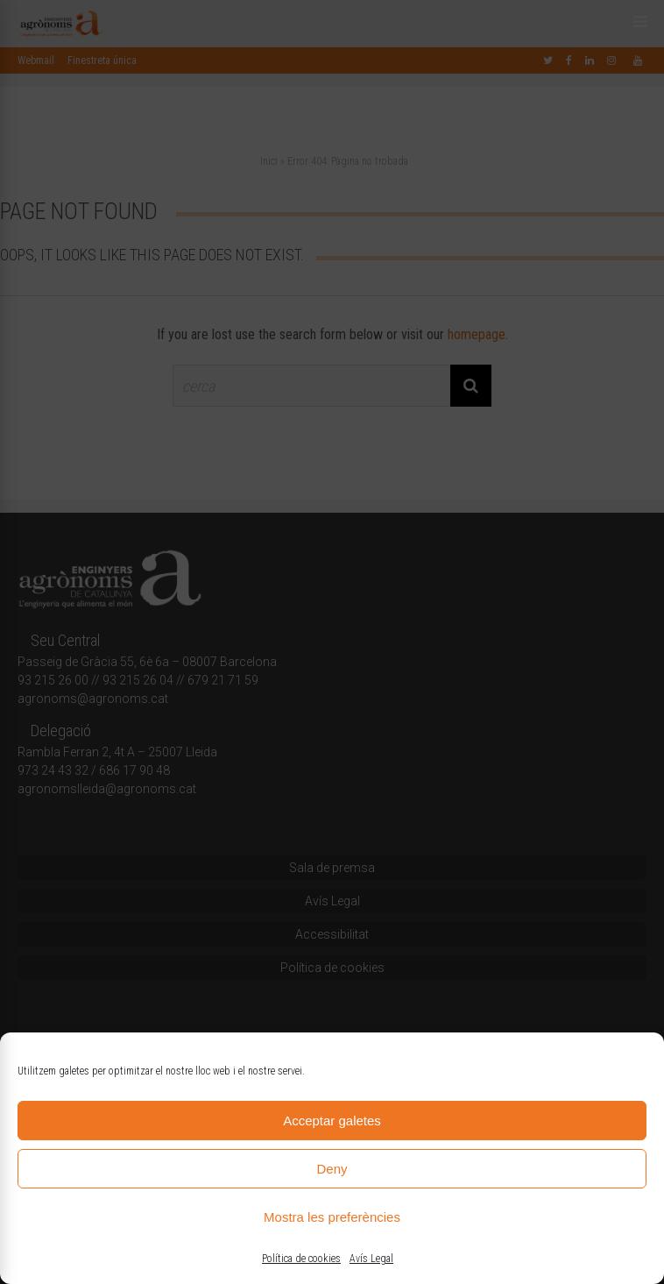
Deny (331, 1168)
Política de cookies (301, 1258)
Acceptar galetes (332, 1120)
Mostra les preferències (332, 1217)
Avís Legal (371, 1258)
